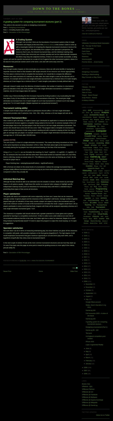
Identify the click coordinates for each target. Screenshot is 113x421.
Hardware (103, 159)
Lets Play (106, 173)
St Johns (85, 202)
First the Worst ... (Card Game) (92, 62)
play (91, 186)
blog (91, 119)
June (87, 348)
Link (85, 175)
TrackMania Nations (104, 209)
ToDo (88, 207)
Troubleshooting (94, 212)
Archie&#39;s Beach (97, 115)
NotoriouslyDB (87, 59)
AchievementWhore (98, 110)
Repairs (93, 195)
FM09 (96, 152)
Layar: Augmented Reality (94, 345)
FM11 (101, 152)
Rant (105, 193)
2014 (86, 266)
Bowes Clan (86, 384)
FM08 (91, 152)
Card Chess (86, 51)
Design (41, 260)
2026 (86, 233)
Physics (87, 186)
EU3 (99, 145)
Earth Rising (86, 90)
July (87, 299)
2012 (86, 272)
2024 (86, 239)
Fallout (96, 147)
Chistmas (105, 124)
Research (99, 195)
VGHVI (89, 214)
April (87, 354)
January (89, 364)
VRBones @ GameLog (89, 405)
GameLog (95, 156)
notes (97, 182)
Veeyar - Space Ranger (90, 95)
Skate (84, 200)
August (88, 296)
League (100, 170)
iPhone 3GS (90, 341)
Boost (102, 119)
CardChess (97, 124)
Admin (87, 112)
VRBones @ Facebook (89, 394)
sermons (104, 198)
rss (93, 198)
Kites (102, 168)
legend (100, 173)
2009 (86, 281)
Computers (96, 134)
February (89, 360)
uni (85, 214)
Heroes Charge (89, 161)
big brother (85, 119)
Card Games (88, 124)
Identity (107, 164)
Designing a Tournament (90, 72)
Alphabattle (97, 112)
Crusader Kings (90, 136)
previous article (49, 44)
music (92, 180)
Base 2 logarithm (14, 152)
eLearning (100, 143)
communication (90, 131)
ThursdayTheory (102, 205)
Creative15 (104, 134)
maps (93, 175)
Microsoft (104, 175)
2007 (86, 370)
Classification (90, 128)
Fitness (105, 150)
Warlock (85, 218)
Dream (96, 140)
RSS (74, 268)
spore (102, 200)
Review (106, 195)
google (92, 159)
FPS (105, 152)
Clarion (103, 126)
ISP (105, 166)
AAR (89, 110)
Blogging (96, 119)
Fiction (101, 147)
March (88, 357)
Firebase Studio (88, 150)
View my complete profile (92, 33)
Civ (98, 126)
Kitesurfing (87, 171)
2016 (86, 260)
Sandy (97, 198)
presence (91, 189)
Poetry (100, 186)
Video (94, 214)
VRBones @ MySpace (89, 397)
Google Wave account (93, 302)
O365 (85, 184)
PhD (97, 184)
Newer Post (7, 271)
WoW (100, 223)
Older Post (74, 271)
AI (91, 112)
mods (101, 177)
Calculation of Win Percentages (19, 32)
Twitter (106, 212)
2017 (86, 257)
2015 (86, 263)
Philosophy (104, 184)
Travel (85, 212)
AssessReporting (87, 117)
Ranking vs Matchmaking (90, 74)
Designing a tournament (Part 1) (96, 327)
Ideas (102, 164)
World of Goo (94, 223)
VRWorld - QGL (87, 386)
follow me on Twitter (103, 415)
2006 (86, 373)
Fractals (86, 154)
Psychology (99, 191)
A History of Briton (88, 100)
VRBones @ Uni (87, 392)
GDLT (104, 157)
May (87, 351)
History (92, 164)
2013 (86, 269)
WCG (95, 218)
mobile (96, 177)
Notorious (85, 56)
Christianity (91, 126)
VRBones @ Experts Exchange (92, 400)
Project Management (89, 191)
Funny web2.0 (99, 154)
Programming (101, 189)
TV (102, 212)
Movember (85, 180)
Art (107, 115)
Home (41, 271)
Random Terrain (96, 193)
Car (107, 121)
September (90, 293)
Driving (102, 140)
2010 (86, 278)
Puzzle (106, 191)
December (89, 284)
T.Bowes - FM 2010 (88, 87)
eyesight (104, 145)
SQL (107, 200)
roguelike (88, 198)
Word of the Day (96, 221)
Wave (90, 218)
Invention (89, 166)
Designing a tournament (17, 27)
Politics (105, 186)
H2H (97, 159)
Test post (89, 333)
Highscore (98, 161)
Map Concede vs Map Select (91, 77)
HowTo (97, 164)
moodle (106, 177)
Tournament (49, 260)
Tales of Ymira (87, 92)
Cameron (101, 122)
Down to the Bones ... (56, 8)
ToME (92, 207)
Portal (86, 189)
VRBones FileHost (88, 389)
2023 (86, 242)
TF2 (94, 205)
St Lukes (93, 203)
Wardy (106, 216)
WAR (102, 216)
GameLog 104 (90, 310)
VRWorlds (95, 216)
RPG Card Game (88, 48)
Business (91, 121)
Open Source (91, 184)
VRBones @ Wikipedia (89, 402)
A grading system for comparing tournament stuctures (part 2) (32, 22)
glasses (87, 159)
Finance (106, 147)
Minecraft (85, 177)
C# (96, 122)
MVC (97, 180)
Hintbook (104, 161)
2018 (86, 254)
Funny (92, 154)
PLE (95, 186)
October (89, 290)
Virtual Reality (103, 214)
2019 (86, 251)
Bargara (95, 117)
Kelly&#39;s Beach (94, 168)
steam (106, 203)
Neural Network (91, 182)
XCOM (105, 223)
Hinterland (85, 164)
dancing (99, 136)
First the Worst (98, 150)
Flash (86, 152)
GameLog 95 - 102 (92, 330)
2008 (86, 367)
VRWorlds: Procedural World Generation (95, 43)
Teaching (88, 205)
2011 (86, 275)
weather (101, 218)
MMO (91, 177)
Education (92, 143)
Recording (86, 195)
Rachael (87, 193)
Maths (99, 175)
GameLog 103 (90, 319)
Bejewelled (102, 117)
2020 (86, 248)
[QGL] (84, 110)
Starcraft (100, 202)
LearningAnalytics (92, 173)
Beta (108, 117)
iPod (101, 166)
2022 (86, 245)
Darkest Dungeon (101, 138)
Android (86, 115)
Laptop (95, 170)
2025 (86, 236)
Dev (92, 141)
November (89, 287)
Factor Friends (87, 54)
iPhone (96, 166)
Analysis (35, 260)
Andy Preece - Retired (89, 98)
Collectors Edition (100, 128)
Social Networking (93, 200)
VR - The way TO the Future (91, 46)
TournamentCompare (90, 209)
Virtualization (87, 216)
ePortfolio (94, 145)
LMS (89, 175)
